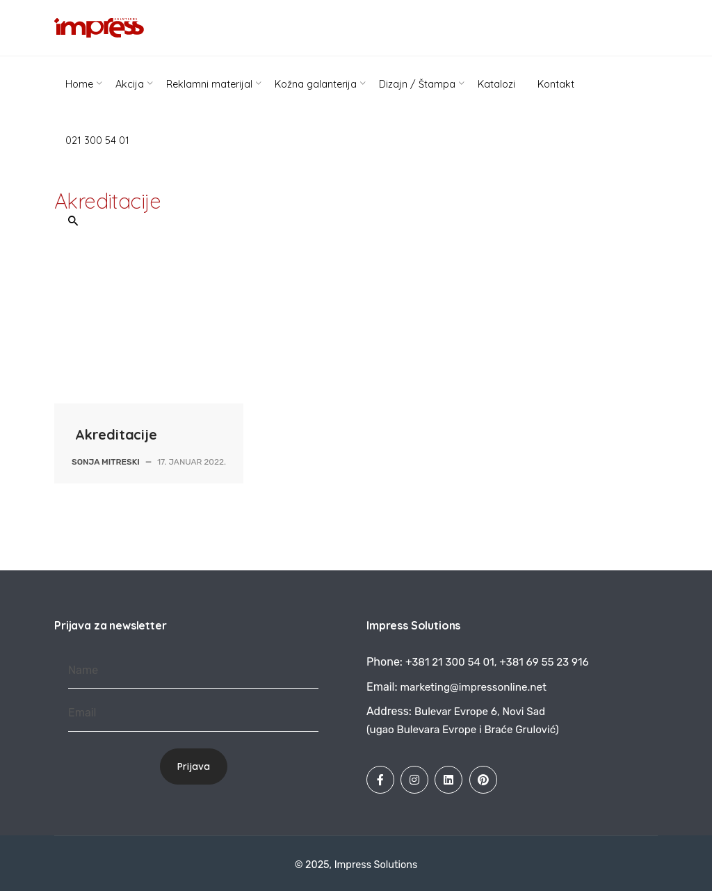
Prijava (193, 766)
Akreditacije (116, 434)
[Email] (193, 713)
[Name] (193, 671)
